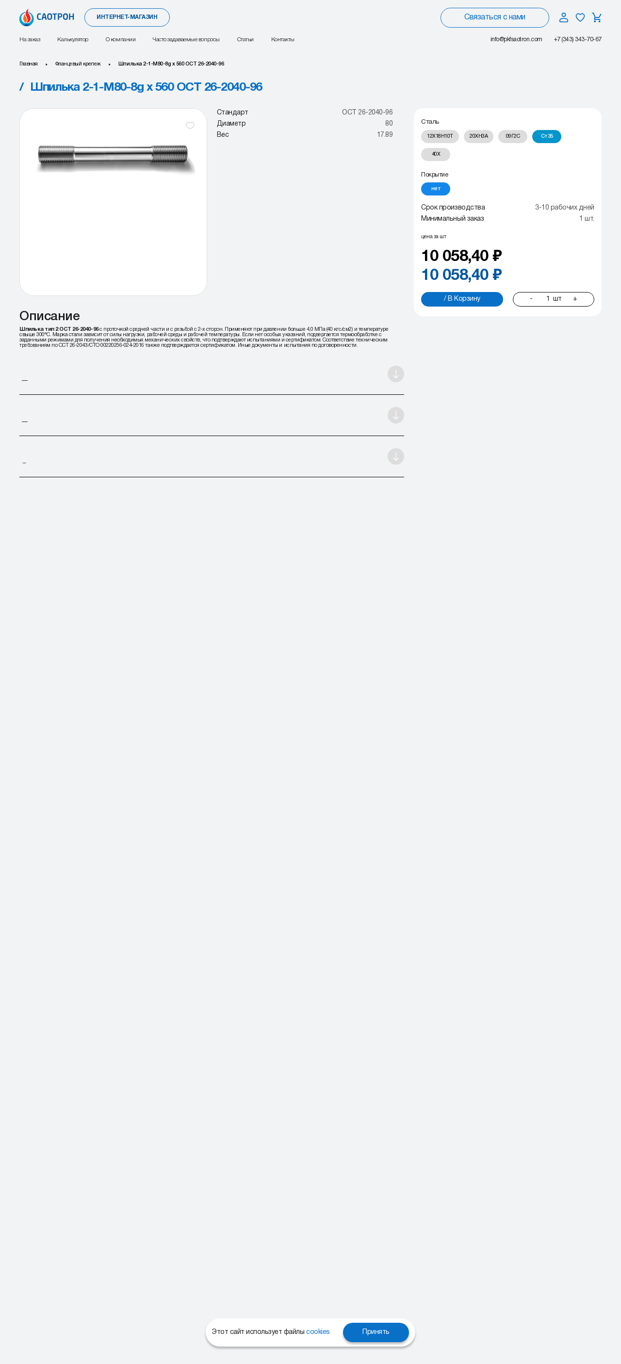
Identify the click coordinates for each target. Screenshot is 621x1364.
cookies (318, 1332)
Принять (376, 1332)
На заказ (29, 39)
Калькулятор (72, 39)
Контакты (282, 39)
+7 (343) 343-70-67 (578, 39)
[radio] (440, 136)
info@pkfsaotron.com (516, 39)
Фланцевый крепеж (78, 64)
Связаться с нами (494, 17)
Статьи (245, 39)
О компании (120, 39)
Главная (28, 64)
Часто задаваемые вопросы (186, 39)
